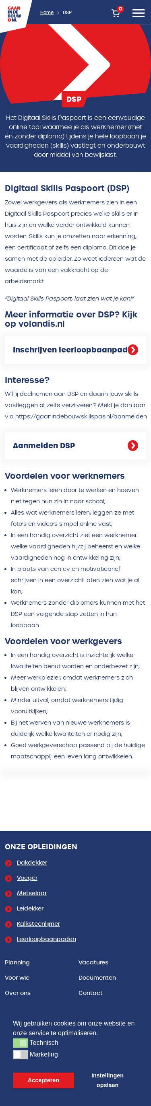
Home (47, 13)
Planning (17, 962)
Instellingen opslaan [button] (107, 1080)
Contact (91, 993)
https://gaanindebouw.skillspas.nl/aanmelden (81, 416)
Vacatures (93, 962)
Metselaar (32, 893)
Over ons (18, 993)
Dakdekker (32, 863)
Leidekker (30, 908)
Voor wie (17, 978)
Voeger (27, 878)
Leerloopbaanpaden (46, 939)
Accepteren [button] (43, 1080)
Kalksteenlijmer (38, 924)
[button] (20, 1042)
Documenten (97, 978)
